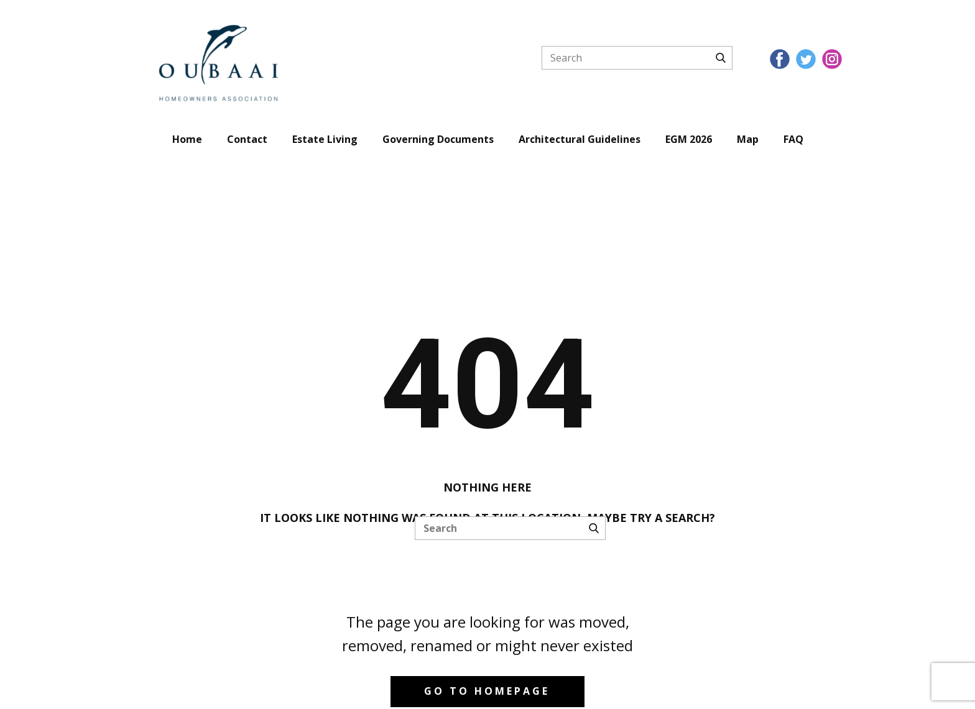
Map (748, 139)
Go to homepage (487, 691)
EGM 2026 (688, 139)
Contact (247, 139)
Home (187, 139)
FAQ (793, 139)
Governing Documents (438, 139)
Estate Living (325, 139)
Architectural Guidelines (579, 139)
